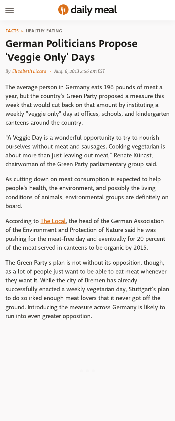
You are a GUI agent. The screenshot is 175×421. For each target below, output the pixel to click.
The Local (53, 221)
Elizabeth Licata (29, 71)
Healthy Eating (44, 31)
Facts (12, 31)
